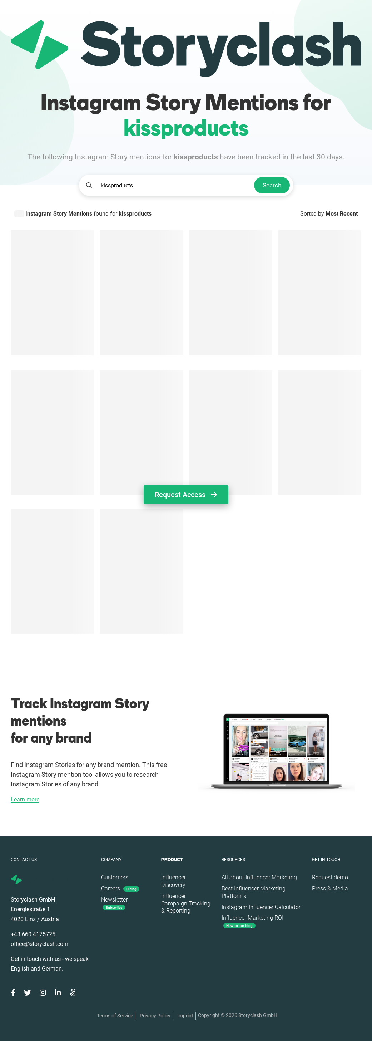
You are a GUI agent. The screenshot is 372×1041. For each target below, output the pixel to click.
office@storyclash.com (39, 944)
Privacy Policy (155, 1015)
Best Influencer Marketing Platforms (254, 892)
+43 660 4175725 (33, 934)
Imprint (185, 1015)
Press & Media (330, 888)
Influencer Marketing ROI (252, 921)
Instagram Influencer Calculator (261, 907)
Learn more (25, 800)
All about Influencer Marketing (259, 877)
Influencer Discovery (173, 881)
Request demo (330, 877)
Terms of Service (115, 1015)
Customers (114, 877)
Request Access (186, 494)
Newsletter (114, 903)
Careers (120, 888)
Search (272, 185)
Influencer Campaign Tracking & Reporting (185, 903)
